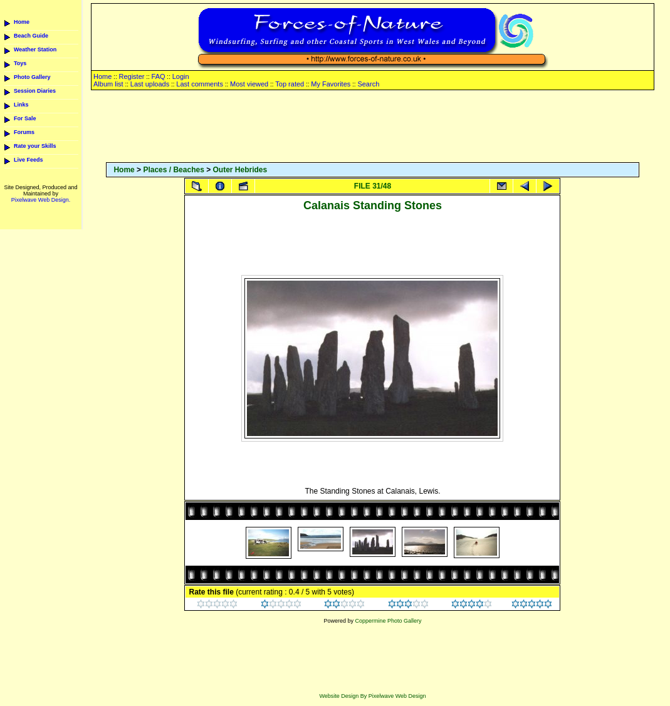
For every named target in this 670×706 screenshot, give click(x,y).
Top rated (289, 84)
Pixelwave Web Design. (40, 200)
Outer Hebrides (240, 169)
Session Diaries (35, 91)
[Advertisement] (372, 127)
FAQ (158, 76)
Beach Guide (31, 36)
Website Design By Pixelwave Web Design (372, 696)
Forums (24, 132)
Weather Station (35, 49)
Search (368, 84)
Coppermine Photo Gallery (388, 621)
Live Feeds (28, 160)
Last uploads (149, 84)
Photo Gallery (32, 77)
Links (21, 104)
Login (180, 76)
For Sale (25, 118)
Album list (108, 84)
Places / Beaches (173, 169)
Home (21, 22)
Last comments (199, 84)
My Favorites (330, 84)
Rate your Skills (35, 146)
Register (131, 76)
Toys (20, 63)
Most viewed (249, 84)
